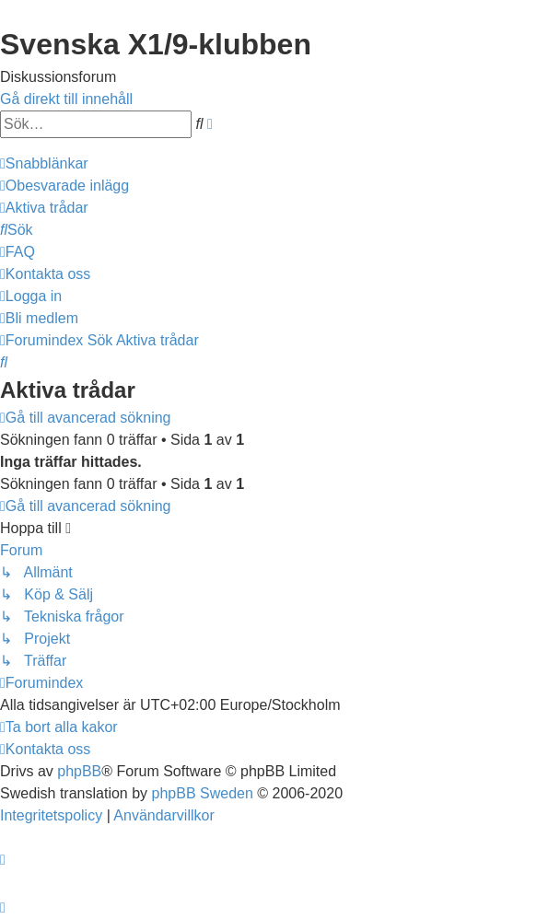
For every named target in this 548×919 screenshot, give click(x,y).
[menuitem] (64, 185)
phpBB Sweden (202, 793)
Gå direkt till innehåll (66, 99)
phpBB (79, 771)
